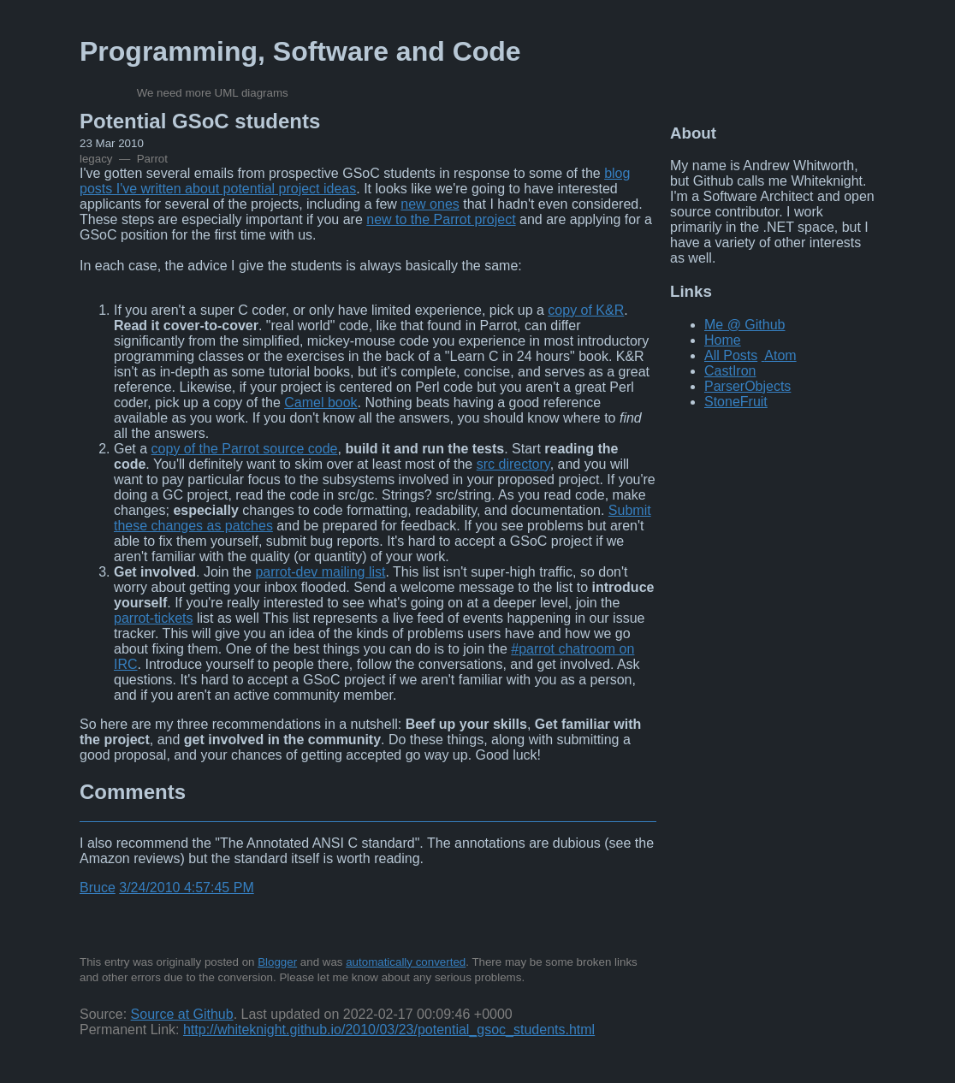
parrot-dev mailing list (320, 572)
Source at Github (182, 1014)
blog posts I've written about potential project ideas (355, 181)
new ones (430, 204)
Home (722, 340)
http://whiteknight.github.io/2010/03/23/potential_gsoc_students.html (389, 1029)
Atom (780, 355)
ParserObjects (747, 386)
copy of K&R (586, 310)
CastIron (730, 371)
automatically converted (406, 962)
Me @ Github (745, 324)
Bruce (98, 887)
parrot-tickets (153, 618)
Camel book (320, 402)
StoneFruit (736, 401)
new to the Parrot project (440, 219)
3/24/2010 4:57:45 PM (186, 887)
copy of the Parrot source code (244, 448)
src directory (513, 464)
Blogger (277, 962)
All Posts (730, 355)
